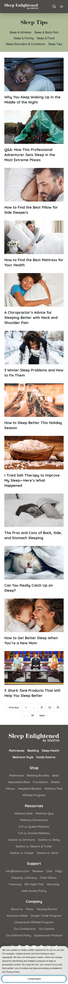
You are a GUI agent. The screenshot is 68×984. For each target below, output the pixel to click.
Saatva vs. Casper (22, 852)
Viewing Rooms (46, 909)
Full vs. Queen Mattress (34, 826)
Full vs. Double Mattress (34, 833)
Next (42, 715)
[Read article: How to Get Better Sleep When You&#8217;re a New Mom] (34, 622)
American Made (17, 915)
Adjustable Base (19, 782)
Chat (49, 871)
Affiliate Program (34, 795)
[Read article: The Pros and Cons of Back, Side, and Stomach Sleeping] (34, 517)
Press (29, 909)
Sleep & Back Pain (46, 32)
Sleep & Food (46, 38)
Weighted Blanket (30, 788)
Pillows (10, 788)
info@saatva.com (18, 871)
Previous (14, 707)
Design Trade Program (46, 915)
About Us (17, 909)
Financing (15, 884)
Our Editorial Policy (18, 935)
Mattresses (16, 750)
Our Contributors (25, 928)
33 (58, 707)
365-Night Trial (34, 884)
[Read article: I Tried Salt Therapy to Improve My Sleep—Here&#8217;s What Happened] (34, 462)
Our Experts (46, 928)
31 (42, 707)
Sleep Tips (55, 44)
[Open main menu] (61, 6)
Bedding (33, 750)
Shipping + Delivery (24, 877)
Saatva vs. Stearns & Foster (34, 846)
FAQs (58, 871)
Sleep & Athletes (20, 32)
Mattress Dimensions (34, 820)
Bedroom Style (23, 757)
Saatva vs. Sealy (49, 839)
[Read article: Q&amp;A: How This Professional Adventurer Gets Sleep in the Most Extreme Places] (34, 136)
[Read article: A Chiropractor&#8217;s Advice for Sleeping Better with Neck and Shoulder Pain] (34, 299)
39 (32, 715)
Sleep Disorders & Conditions (25, 44)
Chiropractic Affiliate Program (34, 922)
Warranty (53, 884)
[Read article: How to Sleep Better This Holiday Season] (34, 406)
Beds (55, 775)
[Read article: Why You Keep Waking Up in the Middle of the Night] (34, 81)
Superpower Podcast (48, 935)
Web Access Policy (34, 890)
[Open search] (54, 6)
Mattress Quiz (45, 813)
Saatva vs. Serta (47, 852)
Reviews (37, 871)
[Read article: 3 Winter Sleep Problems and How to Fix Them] (34, 354)
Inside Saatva (45, 757)
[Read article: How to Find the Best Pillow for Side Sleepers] (34, 191)
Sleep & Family (24, 38)
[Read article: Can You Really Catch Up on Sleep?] (34, 569)
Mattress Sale (24, 813)
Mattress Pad (53, 788)
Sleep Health (50, 750)
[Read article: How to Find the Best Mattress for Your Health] (34, 243)
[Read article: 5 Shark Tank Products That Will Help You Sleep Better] (34, 674)
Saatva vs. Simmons (21, 839)
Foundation (40, 782)
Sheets (55, 782)
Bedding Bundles (38, 775)
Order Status (48, 877)
